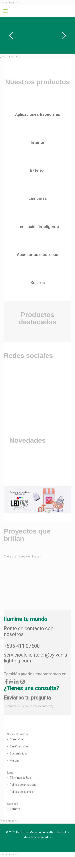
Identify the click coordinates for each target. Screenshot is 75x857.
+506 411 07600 (22, 646)
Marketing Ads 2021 (42, 832)
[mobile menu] (5, 11)
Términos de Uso (20, 777)
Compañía (16, 739)
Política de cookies (21, 791)
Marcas (14, 760)
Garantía (15, 808)
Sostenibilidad (19, 753)
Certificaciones (19, 746)
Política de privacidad (23, 784)
